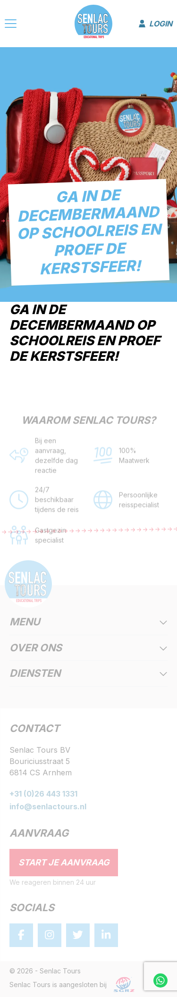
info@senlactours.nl (47, 806)
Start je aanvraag (64, 862)
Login (155, 23)
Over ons (88, 648)
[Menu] (11, 25)
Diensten (88, 673)
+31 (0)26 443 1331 (43, 793)
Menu (88, 622)
